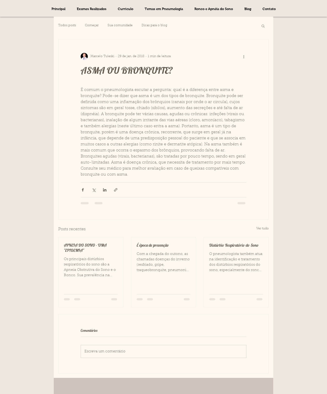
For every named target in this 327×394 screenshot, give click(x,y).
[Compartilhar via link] (116, 190)
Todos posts (67, 25)
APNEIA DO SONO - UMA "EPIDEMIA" (85, 248)
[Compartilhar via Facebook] (83, 190)
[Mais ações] (243, 56)
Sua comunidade (120, 25)
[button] (164, 8)
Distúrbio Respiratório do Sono (234, 245)
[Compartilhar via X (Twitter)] (94, 190)
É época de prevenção (153, 245)
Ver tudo (262, 228)
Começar (92, 25)
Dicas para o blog (154, 25)
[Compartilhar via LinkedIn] (105, 190)
